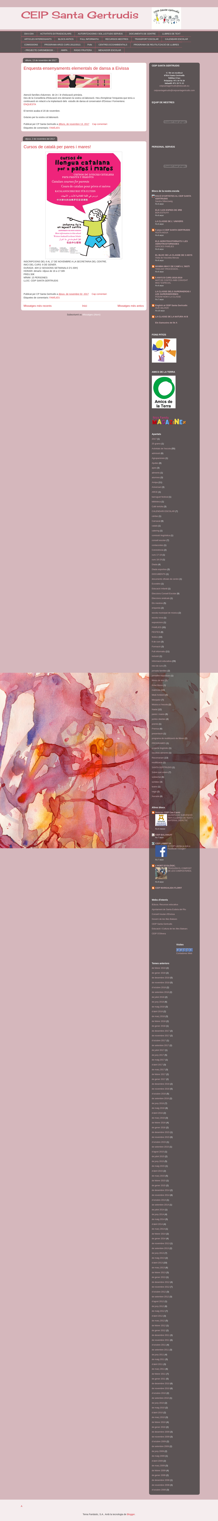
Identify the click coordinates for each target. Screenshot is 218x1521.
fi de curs (156, 641)
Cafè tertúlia (157, 506)
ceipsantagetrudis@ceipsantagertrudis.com (174, 90)
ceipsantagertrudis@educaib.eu (174, 86)
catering (155, 530)
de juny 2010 (158, 1403)
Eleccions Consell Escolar (164, 593)
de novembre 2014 (161, 1195)
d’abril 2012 (157, 1316)
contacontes (157, 545)
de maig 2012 (158, 1311)
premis (155, 724)
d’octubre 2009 (159, 1441)
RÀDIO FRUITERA (83, 50)
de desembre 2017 (161, 1031)
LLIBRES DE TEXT (171, 33)
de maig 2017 (158, 1060)
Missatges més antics (131, 305)
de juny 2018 (158, 1002)
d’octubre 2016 (159, 1093)
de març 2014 (158, 1229)
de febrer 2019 (159, 968)
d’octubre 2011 (159, 1345)
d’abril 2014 (157, 1224)
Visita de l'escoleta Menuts (167, 258)
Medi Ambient (158, 695)
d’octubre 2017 (159, 1040)
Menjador (156, 700)
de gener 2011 (159, 1379)
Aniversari (156, 487)
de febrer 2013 (159, 1272)
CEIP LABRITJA (163, 843)
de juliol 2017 (158, 1050)
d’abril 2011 (157, 1364)
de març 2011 (158, 1369)
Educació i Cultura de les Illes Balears (169, 928)
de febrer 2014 (159, 1234)
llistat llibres (157, 685)
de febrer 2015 (159, 1180)
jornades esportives (161, 675)
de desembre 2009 (161, 1432)
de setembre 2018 (160, 992)
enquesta (156, 608)
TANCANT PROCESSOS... (167, 269)
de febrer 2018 (159, 1021)
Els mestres (157, 603)
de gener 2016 (159, 1127)
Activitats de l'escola (161, 448)
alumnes (156, 477)
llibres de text (158, 680)
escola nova (157, 617)
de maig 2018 (158, 1006)
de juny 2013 (158, 1253)
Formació (156, 646)
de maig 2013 (158, 1258)
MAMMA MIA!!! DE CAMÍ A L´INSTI (172, 266)
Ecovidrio (156, 583)
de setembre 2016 (160, 1098)
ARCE (155, 492)
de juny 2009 (158, 1451)
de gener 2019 (159, 973)
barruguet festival (160, 497)
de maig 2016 (158, 1108)
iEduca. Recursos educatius (165, 904)
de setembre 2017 (160, 1045)
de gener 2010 (159, 1427)
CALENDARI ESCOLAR (176, 39)
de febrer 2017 (159, 1074)
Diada (154, 564)
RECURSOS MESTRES (116, 39)
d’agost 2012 (158, 1301)
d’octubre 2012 (159, 1291)
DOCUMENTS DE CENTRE (142, 33)
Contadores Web (184, 953)
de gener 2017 (159, 1079)
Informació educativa (161, 661)
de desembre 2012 (161, 1282)
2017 (154, 439)
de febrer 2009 (159, 1470)
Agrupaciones (158, 458)
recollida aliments (160, 753)
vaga (154, 791)
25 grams (156, 443)
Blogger (131, 1514)
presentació (157, 733)
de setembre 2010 (160, 1398)
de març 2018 (158, 1016)
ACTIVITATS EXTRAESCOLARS (55, 33)
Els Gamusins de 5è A (166, 322)
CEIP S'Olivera (159, 933)
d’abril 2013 (157, 1262)
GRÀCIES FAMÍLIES (164, 246)
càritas (155, 516)
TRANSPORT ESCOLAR (146, 39)
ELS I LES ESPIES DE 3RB (168, 210)
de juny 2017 (158, 1055)
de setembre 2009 (160, 1446)
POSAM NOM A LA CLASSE (168, 297)
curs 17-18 (157, 555)
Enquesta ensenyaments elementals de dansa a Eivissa (76, 68)
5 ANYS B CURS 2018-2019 (168, 277)
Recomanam (158, 758)
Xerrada (155, 796)
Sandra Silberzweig (164, 201)
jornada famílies (159, 670)
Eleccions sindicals (161, 598)
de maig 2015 (158, 1166)
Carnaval (156, 521)
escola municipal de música (165, 613)
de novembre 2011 (161, 1340)
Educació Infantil (159, 588)
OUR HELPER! (162, 308)
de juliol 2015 (158, 1156)
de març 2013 (158, 1267)
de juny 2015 (158, 1161)
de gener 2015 (159, 1185)
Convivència (157, 550)
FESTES (156, 632)
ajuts (154, 468)
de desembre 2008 (161, 1480)
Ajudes (155, 463)
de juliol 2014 (158, 1209)
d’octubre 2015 (159, 1142)
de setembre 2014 (160, 1204)
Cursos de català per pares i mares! (57, 146)
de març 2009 (158, 1465)
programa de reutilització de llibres (168, 738)
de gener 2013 (159, 1277)
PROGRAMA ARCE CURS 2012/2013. (62, 44)
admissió (156, 453)
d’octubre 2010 (159, 1393)
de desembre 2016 (161, 1084)
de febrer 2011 (159, 1374)
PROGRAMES (159, 743)
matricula (156, 690)
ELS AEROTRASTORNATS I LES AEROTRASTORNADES (171, 242)
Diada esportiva (159, 569)
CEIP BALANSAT (163, 835)
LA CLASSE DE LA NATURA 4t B (171, 316)
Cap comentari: (100, 124)
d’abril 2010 (157, 1412)
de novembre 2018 (161, 982)
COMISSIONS (31, 44)
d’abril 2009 (157, 1461)
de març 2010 (158, 1417)
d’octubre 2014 (159, 1200)
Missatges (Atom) (91, 314)
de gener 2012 (159, 1330)
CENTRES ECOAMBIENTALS (113, 44)
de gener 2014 (159, 1238)
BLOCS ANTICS (66, 39)
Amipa (155, 482)
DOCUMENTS (159, 574)
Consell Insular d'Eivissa (163, 914)
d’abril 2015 (157, 1171)
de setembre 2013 (160, 1248)
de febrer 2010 (159, 1422)
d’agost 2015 (158, 1151)
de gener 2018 (159, 1026)
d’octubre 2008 (159, 1490)
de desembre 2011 (161, 1335)
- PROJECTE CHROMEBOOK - (39, 50)
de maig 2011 (158, 1359)
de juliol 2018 (158, 997)
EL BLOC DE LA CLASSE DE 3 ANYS (173, 255)
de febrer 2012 (159, 1325)
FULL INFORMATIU (89, 39)
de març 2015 (158, 1176)
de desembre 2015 (161, 1132)
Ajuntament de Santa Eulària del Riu (169, 909)
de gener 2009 (159, 1475)
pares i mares (158, 714)
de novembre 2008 (161, 1485)
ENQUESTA (30, 104)
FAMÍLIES (54, 128)
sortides (155, 782)
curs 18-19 (157, 559)
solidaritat (156, 777)
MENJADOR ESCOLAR (109, 50)
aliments (156, 472)
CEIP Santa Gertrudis (80, 15)
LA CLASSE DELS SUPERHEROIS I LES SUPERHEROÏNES (173, 292)
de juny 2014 (158, 1214)
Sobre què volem (160, 772)
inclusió (155, 656)
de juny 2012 (158, 1306)
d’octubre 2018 (159, 987)
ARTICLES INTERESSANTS (38, 39)
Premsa (155, 728)
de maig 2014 (158, 1219)
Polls (89, 44)
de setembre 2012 (160, 1296)
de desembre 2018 (161, 977)
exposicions (157, 622)
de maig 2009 (158, 1456)
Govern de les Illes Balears (164, 919)
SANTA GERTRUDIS (162, 767)
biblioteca (156, 501)
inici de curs (157, 666)
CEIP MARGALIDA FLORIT (168, 888)
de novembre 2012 (161, 1287)
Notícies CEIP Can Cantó (167, 812)
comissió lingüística (161, 535)
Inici (84, 305)
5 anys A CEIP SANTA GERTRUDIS (172, 230)
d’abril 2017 (157, 1064)
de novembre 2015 (161, 1137)
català (155, 526)
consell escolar (159, 540)
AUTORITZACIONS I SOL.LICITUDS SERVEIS (100, 33)
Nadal (154, 709)
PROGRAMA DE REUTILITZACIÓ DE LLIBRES (156, 44)
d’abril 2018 (157, 1011)
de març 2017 (158, 1069)
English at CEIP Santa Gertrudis (171, 305)
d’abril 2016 (157, 1113)
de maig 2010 (158, 1407)
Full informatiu (158, 651)
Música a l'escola (160, 704)
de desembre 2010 (161, 1383)
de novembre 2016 (161, 1089)
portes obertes (158, 719)
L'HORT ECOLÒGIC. (165, 865)
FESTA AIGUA (161, 232)
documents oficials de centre (165, 579)
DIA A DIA (29, 33)
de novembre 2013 (161, 1243)
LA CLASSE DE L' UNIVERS (169, 221)
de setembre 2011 (160, 1349)
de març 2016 (158, 1118)
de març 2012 (158, 1320)
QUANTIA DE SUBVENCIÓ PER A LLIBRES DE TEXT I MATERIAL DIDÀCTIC (180, 817)
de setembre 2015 (160, 1147)
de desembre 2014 (161, 1190)
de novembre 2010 (161, 1388)
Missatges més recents (38, 305)
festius (155, 637)
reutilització (157, 762)
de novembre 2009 (161, 1436)
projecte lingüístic (160, 748)
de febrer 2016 (159, 1122)
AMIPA (64, 50)
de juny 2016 (158, 1103)
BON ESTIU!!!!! (162, 213)
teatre (154, 786)
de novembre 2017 (161, 1035)
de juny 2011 (158, 1354)
